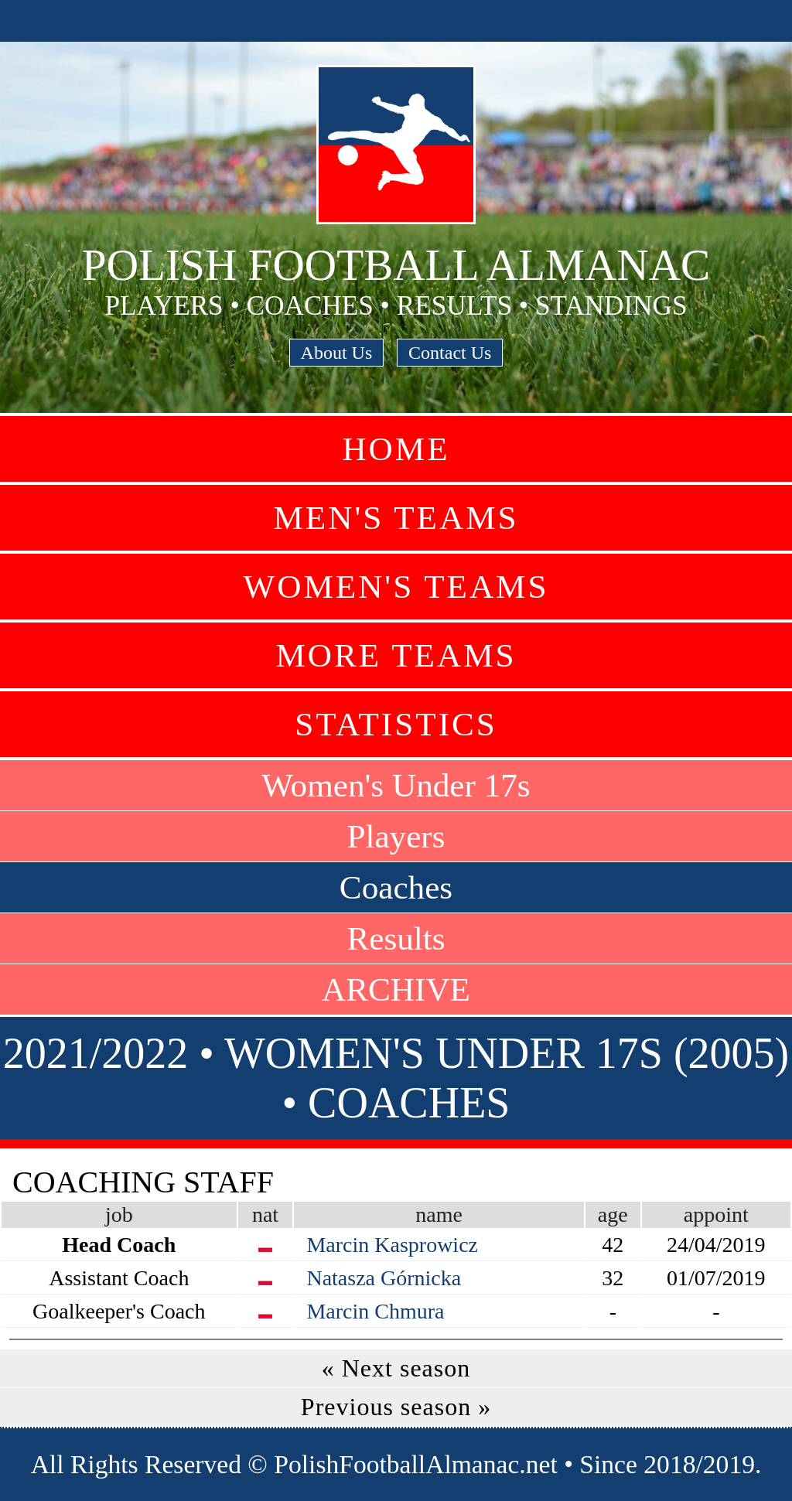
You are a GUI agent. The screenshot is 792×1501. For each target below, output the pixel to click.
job (119, 1214)
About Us (337, 353)
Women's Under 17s (395, 785)
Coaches (396, 887)
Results (395, 938)
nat (265, 1214)
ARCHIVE (396, 989)
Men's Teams (395, 518)
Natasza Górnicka (383, 1278)
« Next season (396, 1368)
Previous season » (396, 1407)
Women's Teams (395, 586)
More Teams (395, 655)
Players (395, 836)
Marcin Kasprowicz (392, 1245)
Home (395, 449)
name (439, 1214)
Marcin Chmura (375, 1311)
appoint (716, 1214)
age (613, 1214)
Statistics (396, 724)
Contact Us (449, 353)
